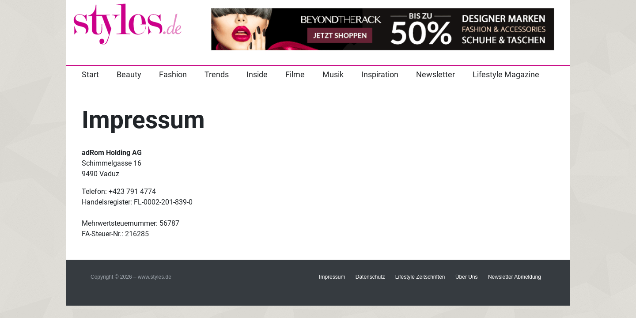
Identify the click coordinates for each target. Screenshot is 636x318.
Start (90, 74)
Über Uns (466, 277)
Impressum (332, 277)
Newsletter (435, 74)
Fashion (173, 74)
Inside (257, 74)
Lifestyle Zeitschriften (420, 277)
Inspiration (379, 74)
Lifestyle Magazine (506, 74)
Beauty (129, 74)
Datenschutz (370, 277)
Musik (333, 74)
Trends (216, 74)
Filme (295, 74)
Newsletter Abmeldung (514, 277)
